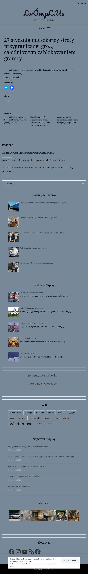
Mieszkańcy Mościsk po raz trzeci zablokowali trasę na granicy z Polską (15, 120)
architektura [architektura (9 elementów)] (15, 412)
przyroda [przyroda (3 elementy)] (22, 418)
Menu (41, 28)
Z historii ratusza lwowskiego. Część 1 (23, 476)
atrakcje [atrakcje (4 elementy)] (28, 413)
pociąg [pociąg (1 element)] (12, 418)
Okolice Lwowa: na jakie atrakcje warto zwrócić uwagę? (28, 153)
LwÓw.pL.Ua (44, 13)
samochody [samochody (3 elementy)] (35, 418)
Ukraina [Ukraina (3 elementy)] (66, 418)
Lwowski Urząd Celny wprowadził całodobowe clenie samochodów (33, 160)
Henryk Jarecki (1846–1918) (19, 486)
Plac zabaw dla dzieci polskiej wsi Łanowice (26, 466)
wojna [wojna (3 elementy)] (40, 424)
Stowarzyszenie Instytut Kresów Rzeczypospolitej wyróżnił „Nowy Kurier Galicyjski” (42, 456)
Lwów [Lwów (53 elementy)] (71, 412)
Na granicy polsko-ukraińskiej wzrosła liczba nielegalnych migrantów (67, 120)
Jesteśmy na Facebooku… (44, 375)
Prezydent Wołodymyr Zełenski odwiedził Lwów (28, 446)
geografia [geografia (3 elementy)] (40, 412)
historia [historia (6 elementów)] (51, 412)
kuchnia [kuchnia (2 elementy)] (61, 412)
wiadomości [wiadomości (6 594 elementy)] (21, 424)
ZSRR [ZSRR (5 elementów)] (48, 424)
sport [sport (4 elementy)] (57, 418)
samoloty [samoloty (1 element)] (47, 418)
